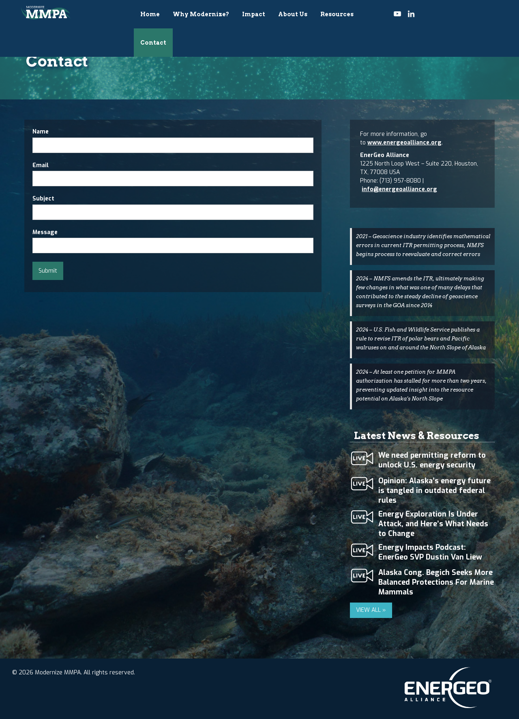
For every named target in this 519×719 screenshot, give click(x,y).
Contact (153, 42)
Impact (253, 14)
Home (150, 14)
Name (40, 132)
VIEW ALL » (371, 610)
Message (45, 232)
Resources (337, 14)
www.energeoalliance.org (404, 142)
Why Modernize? (201, 14)
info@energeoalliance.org (399, 189)
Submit (48, 271)
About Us (292, 14)
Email (40, 165)
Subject (43, 198)
